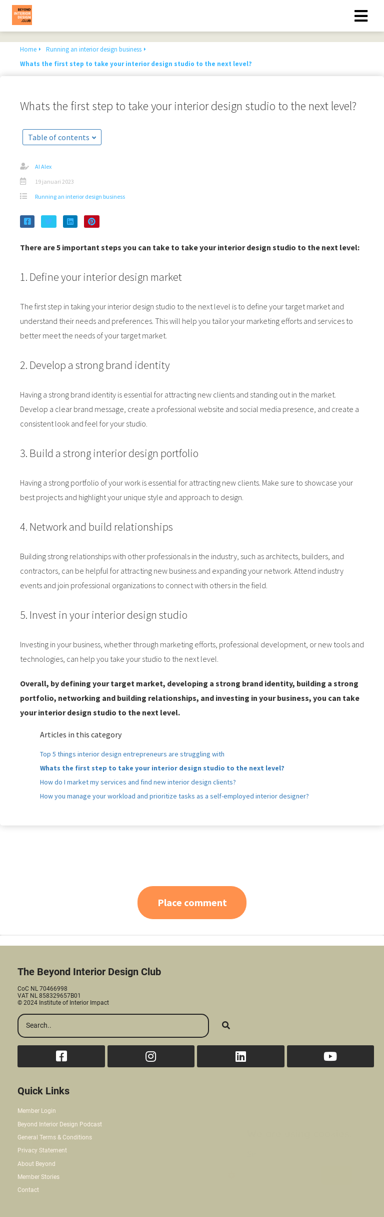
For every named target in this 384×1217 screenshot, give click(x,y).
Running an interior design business (80, 196)
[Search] (226, 1026)
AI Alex (43, 166)
